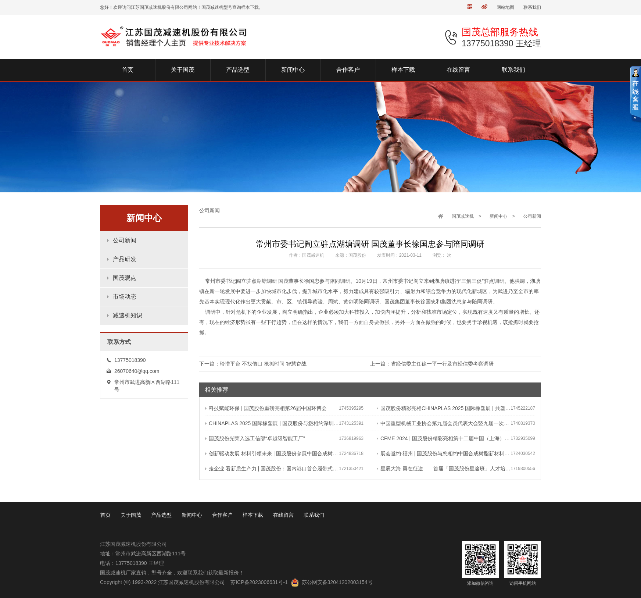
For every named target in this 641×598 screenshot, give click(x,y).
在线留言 (283, 515)
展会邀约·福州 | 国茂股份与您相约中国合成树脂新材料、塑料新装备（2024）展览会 (444, 453)
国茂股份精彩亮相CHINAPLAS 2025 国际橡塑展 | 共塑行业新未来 (444, 408)
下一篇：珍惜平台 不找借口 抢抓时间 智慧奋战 (253, 364)
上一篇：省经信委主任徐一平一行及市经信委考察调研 (432, 364)
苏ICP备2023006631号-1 (259, 582)
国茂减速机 (463, 216)
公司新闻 (124, 240)
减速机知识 (127, 315)
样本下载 (253, 515)
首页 (105, 515)
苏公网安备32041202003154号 (337, 582)
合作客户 (222, 515)
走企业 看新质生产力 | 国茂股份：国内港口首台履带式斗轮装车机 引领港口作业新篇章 (272, 468)
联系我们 (532, 7)
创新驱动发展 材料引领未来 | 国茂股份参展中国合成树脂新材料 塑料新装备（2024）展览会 (272, 453)
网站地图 (505, 7)
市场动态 (124, 296)
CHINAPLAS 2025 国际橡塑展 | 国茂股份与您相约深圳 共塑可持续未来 (272, 423)
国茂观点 (124, 278)
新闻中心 (498, 216)
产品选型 (161, 515)
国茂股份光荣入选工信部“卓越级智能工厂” (255, 438)
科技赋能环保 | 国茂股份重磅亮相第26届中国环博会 (266, 408)
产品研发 (124, 259)
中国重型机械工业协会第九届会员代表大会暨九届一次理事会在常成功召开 (444, 423)
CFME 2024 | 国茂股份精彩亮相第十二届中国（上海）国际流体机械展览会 (444, 438)
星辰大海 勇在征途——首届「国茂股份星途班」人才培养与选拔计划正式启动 (444, 468)
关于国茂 (131, 515)
